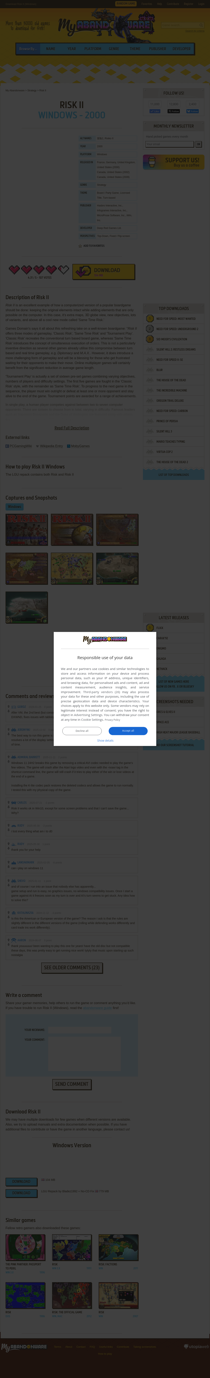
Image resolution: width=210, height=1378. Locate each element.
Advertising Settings (88, 715)
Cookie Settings (92, 720)
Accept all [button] (128, 731)
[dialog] (105, 689)
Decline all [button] (82, 731)
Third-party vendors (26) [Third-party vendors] (101, 692)
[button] (105, 740)
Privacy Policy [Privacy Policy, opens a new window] (114, 720)
